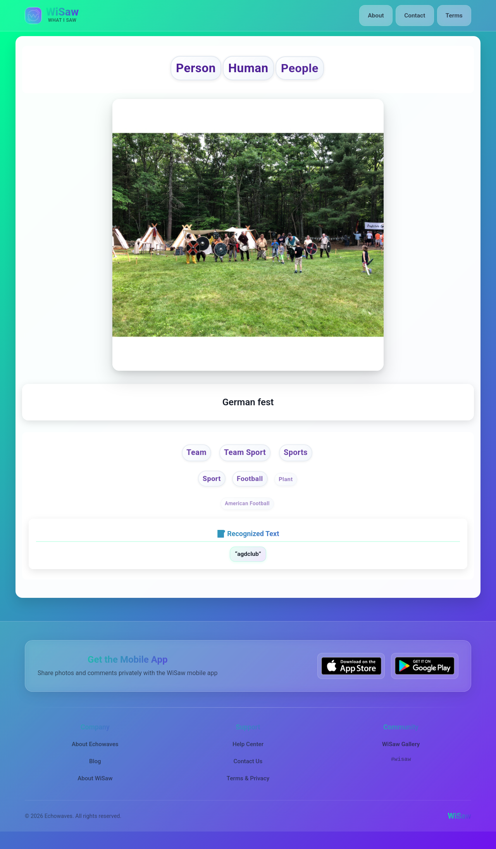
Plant (289, 487)
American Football (247, 511)
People (310, 70)
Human (249, 70)
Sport (208, 486)
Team (190, 457)
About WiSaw (95, 786)
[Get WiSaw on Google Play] (424, 674)
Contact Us (248, 769)
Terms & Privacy (248, 786)
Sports (302, 457)
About (379, 15)
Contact (416, 15)
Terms (454, 15)
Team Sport (244, 457)
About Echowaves (95, 751)
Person (186, 70)
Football (250, 486)
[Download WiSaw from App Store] (351, 674)
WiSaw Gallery (401, 751)
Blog (95, 769)
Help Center (248, 751)
